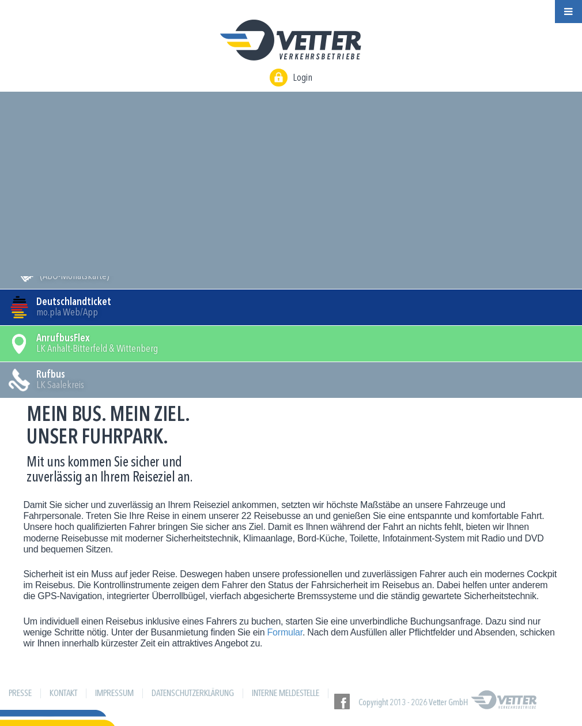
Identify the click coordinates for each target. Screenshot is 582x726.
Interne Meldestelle (285, 693)
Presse (20, 693)
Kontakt (63, 693)
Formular (285, 632)
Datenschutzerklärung (193, 693)
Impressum (114, 693)
